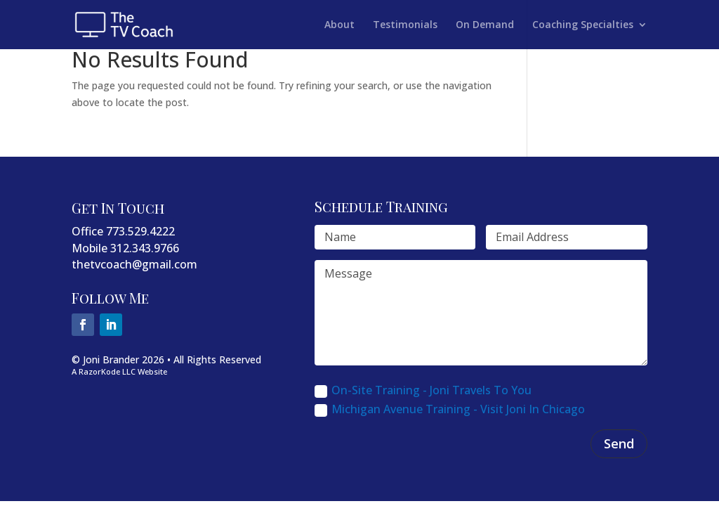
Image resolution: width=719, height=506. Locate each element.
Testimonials (405, 25)
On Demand (485, 25)
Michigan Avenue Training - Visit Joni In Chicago (450, 409)
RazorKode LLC (107, 371)
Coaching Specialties (582, 25)
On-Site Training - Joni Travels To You (423, 390)
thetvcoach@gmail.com (134, 264)
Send (619, 443)
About (339, 25)
